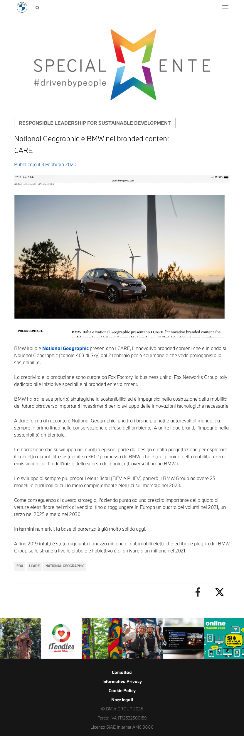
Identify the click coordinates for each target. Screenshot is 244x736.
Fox (19, 566)
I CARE (34, 566)
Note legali (122, 699)
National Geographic (65, 348)
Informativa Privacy (122, 681)
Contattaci (122, 672)
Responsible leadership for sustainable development (95, 123)
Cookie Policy (122, 690)
